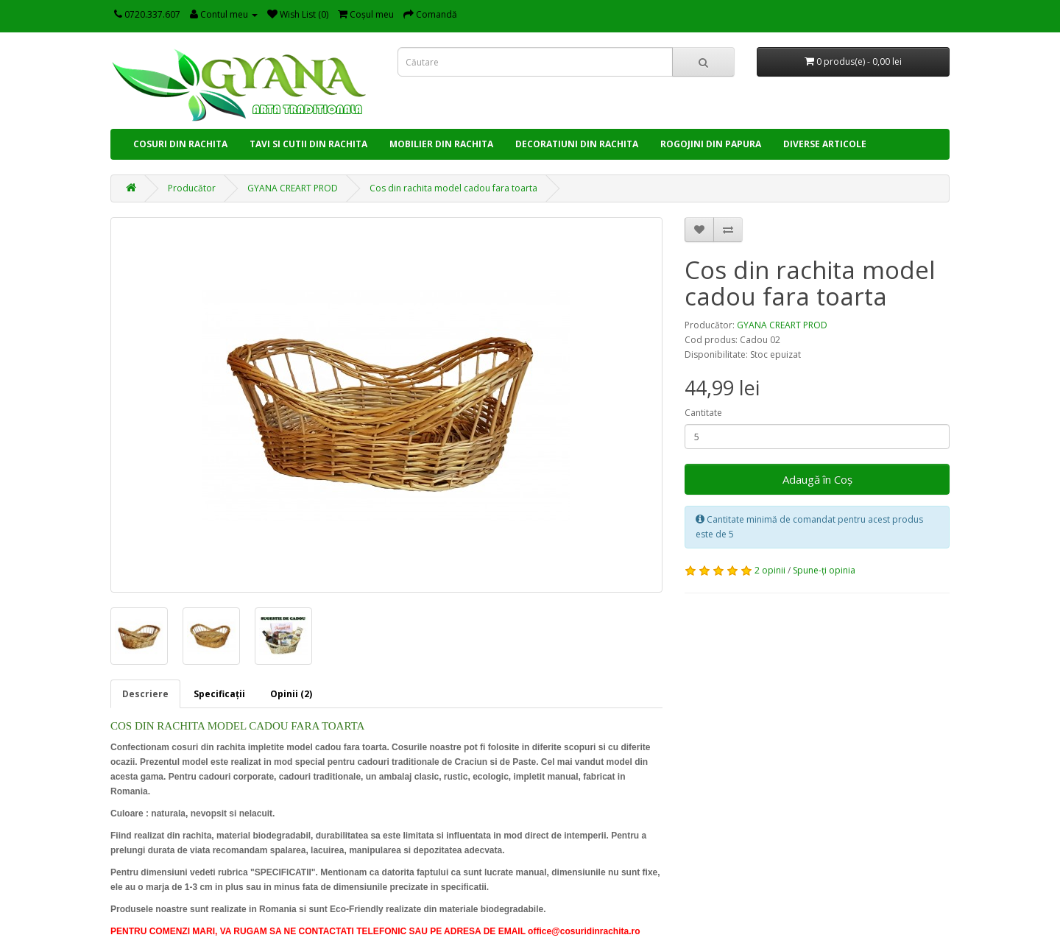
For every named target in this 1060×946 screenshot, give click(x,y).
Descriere (145, 694)
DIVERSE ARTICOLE (824, 144)
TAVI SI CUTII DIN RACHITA (308, 144)
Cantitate (703, 412)
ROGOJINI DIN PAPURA (710, 144)
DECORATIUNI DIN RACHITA (576, 144)
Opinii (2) (291, 694)
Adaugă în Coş (817, 479)
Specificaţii (219, 694)
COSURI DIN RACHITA (180, 144)
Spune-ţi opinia (824, 570)
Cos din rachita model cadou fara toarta (453, 188)
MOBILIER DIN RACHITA (441, 144)
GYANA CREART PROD (292, 188)
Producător (192, 188)
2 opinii (770, 570)
